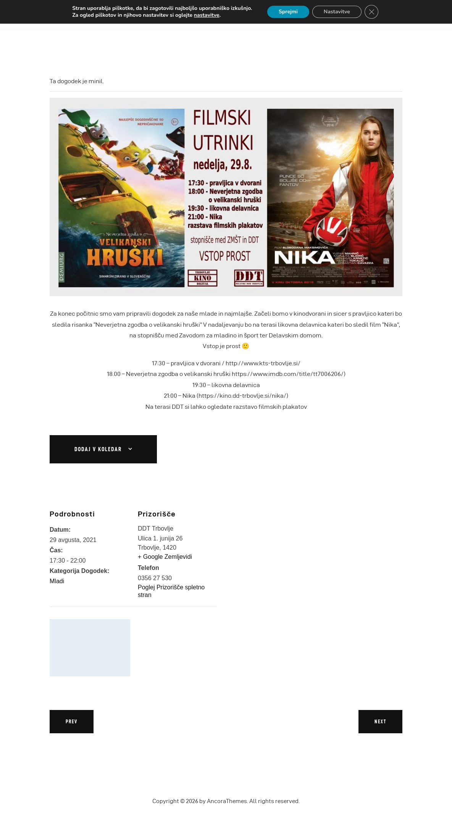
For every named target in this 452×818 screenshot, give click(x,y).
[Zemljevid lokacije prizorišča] (90, 647)
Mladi (57, 581)
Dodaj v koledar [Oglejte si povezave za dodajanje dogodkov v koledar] (98, 449)
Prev (71, 721)
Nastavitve (337, 11)
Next (380, 721)
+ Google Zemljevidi (165, 556)
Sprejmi (288, 11)
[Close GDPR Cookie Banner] (371, 12)
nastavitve (207, 15)
